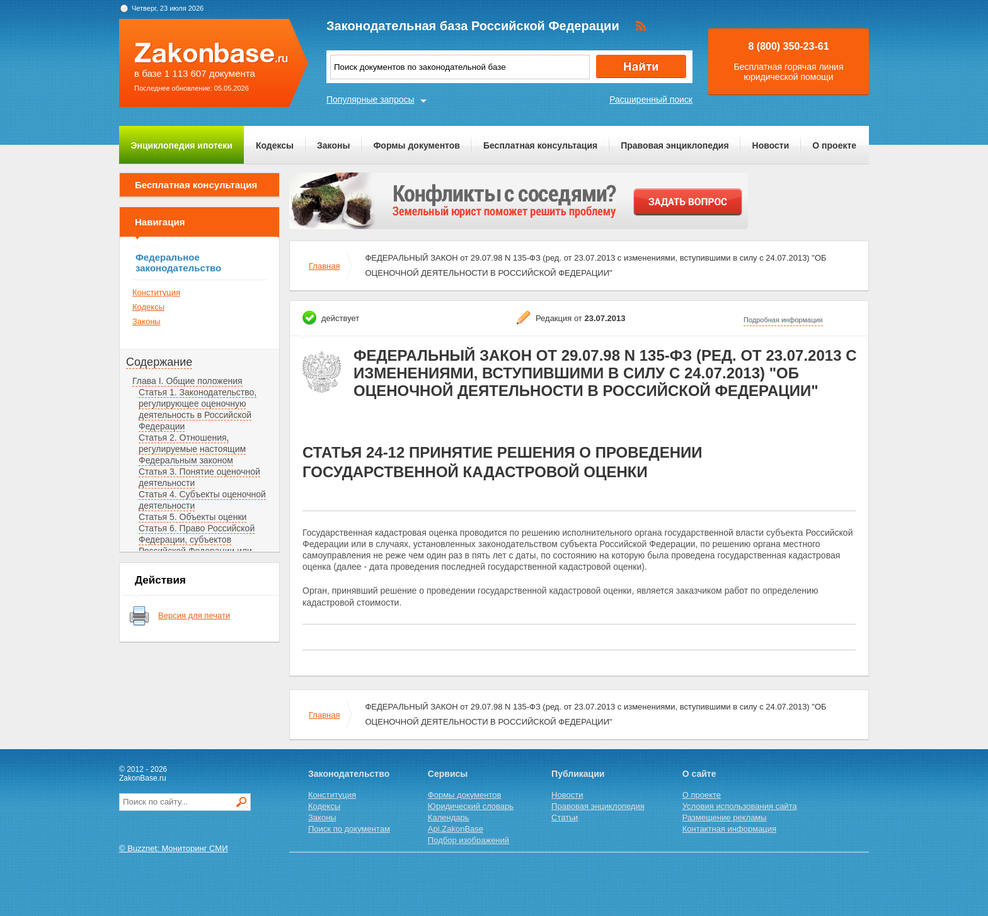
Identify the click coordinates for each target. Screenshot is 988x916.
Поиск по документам (349, 829)
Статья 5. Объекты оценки (192, 517)
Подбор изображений (468, 840)
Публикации (577, 774)
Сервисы (448, 774)
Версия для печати (194, 615)
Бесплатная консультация (540, 145)
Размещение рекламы (724, 817)
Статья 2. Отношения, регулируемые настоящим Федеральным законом (192, 449)
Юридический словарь (471, 806)
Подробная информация (783, 320)
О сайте (699, 774)
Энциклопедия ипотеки (182, 145)
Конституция (156, 292)
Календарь (448, 817)
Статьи (564, 817)
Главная (324, 266)
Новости (771, 145)
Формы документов (416, 145)
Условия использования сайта (739, 806)
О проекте (834, 145)
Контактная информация (729, 829)
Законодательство (348, 774)
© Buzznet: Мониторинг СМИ (173, 848)
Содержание (159, 362)
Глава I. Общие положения (187, 381)
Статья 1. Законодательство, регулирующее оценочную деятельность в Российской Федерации (197, 409)
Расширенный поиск (650, 99)
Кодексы (275, 145)
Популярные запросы (370, 99)
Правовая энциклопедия (674, 145)
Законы (333, 145)
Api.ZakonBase (455, 829)
